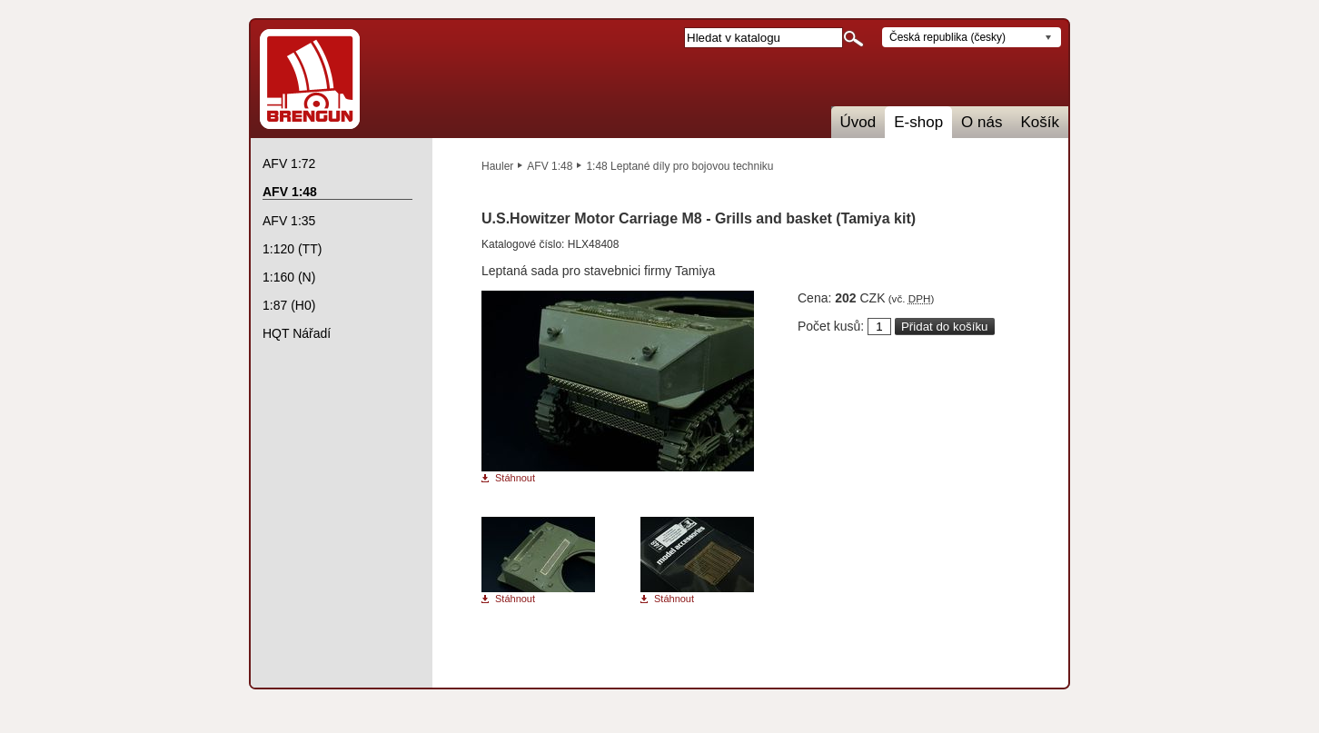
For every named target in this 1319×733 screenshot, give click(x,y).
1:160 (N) (289, 277)
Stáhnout (515, 478)
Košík (1039, 122)
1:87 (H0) (289, 305)
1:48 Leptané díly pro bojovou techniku (679, 166)
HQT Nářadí (297, 333)
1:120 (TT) (292, 249)
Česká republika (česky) (947, 37)
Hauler (497, 166)
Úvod (858, 122)
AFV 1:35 (289, 220)
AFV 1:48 (549, 166)
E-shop (918, 122)
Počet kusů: (831, 326)
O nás (981, 122)
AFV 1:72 (289, 163)
